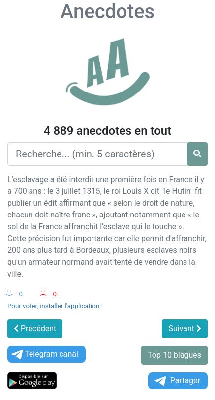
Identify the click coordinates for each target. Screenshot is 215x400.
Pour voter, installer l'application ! (55, 305)
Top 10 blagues (174, 355)
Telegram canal (44, 354)
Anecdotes (107, 11)
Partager (176, 381)
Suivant (184, 328)
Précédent (35, 328)
